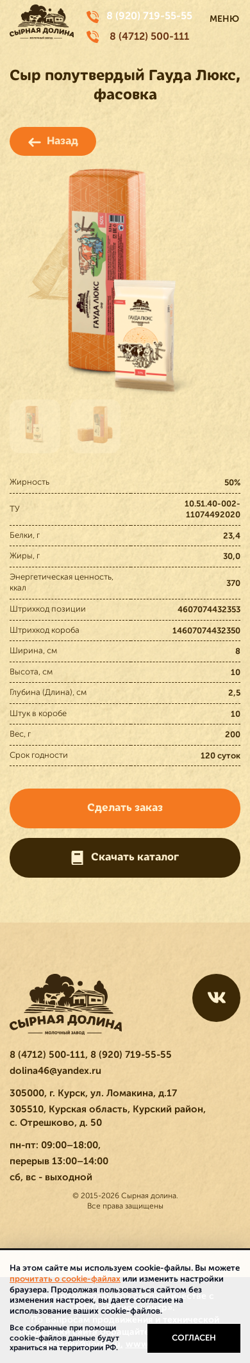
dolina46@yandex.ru (55, 1070)
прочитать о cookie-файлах (65, 1279)
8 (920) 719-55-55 (149, 16)
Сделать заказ (125, 808)
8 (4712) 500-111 (149, 36)
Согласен (194, 1337)
